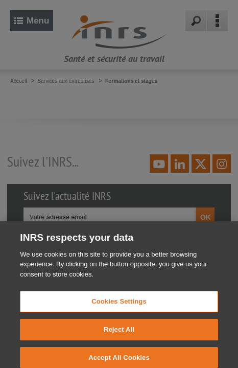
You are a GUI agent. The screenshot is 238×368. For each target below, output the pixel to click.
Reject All (119, 333)
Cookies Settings (119, 305)
